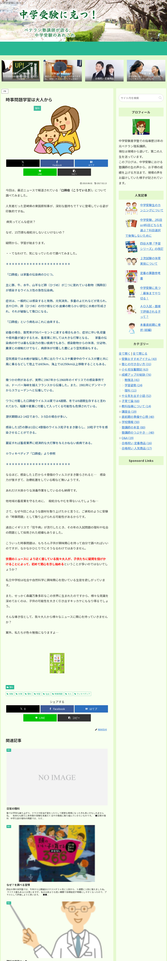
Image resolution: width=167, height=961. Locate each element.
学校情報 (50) (130, 422)
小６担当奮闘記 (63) (135, 370)
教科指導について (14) (136, 407)
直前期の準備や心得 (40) (138, 417)
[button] (91, 163)
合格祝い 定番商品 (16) (137, 443)
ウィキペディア (82, 685)
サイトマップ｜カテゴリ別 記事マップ (124, 946)
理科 (10, 678)
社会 (46, 685)
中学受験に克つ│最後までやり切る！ (150, 293)
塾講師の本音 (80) (133, 428)
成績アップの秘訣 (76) (136, 375)
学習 (37, 685)
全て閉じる (140, 354)
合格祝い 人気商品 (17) (137, 449)
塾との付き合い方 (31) (136, 364)
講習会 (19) (129, 412)
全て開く (124, 354)
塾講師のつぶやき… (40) (138, 433)
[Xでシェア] (22, 163)
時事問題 (57, 685)
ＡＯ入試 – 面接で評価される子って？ (150, 312)
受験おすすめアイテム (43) (139, 359)
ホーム (98, 946)
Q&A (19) (128, 438)
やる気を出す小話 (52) (136, 396)
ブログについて (156, 946)
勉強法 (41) (132, 380)
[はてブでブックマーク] (57, 163)
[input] (141, 98)
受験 (10, 685)
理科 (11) (131, 391)
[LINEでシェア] (74, 163)
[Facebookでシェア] (40, 163)
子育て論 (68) (130, 401)
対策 (19, 685)
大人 (68, 685)
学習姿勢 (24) (133, 386)
